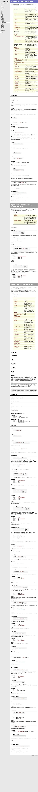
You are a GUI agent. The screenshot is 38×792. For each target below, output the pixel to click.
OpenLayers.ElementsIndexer (17, 9)
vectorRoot (16, 49)
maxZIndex (16, 13)
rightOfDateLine (17, 53)
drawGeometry (17, 68)
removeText (16, 83)
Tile (1, 28)
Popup (2, 17)
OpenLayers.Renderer (21, 731)
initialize (16, 22)
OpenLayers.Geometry (21, 480)
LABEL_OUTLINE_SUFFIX (18, 60)
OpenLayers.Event (21, 661)
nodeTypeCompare (17, 343)
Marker (2, 16)
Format (2, 11)
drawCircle (16, 82)
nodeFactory (16, 85)
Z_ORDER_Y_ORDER (17, 220)
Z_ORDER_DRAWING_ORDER (19, 36)
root (14, 300)
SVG (2, 23)
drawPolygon (16, 79)
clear (15, 24)
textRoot (16, 50)
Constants (15, 58)
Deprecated (2, 29)
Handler (2, 13)
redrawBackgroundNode (18, 71)
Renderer (2, 19)
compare (16, 19)
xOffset (16, 51)
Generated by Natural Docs (34, 755)
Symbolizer (3, 27)
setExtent (16, 65)
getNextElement (17, 29)
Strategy (2, 26)
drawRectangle (17, 81)
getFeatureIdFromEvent (17, 340)
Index (1, 31)
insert (15, 23)
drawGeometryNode (17, 72)
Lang (2, 14)
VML (2, 24)
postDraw (16, 74)
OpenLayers (3, 30)
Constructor (16, 61)
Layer (2, 15)
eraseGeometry (17, 84)
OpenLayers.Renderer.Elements (19, 62)
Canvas (3, 21)
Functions (15, 21)
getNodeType (17, 66)
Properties (15, 47)
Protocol (2, 18)
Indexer (16, 54)
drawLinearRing (17, 78)
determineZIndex (17, 27)
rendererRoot (17, 48)
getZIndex (16, 26)
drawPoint (16, 76)
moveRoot (16, 88)
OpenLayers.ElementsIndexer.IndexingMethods (17, 32)
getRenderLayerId (17, 89)
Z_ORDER (16, 35)
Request (2, 25)
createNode (16, 87)
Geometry (2, 12)
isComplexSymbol (16, 347)
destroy (16, 64)
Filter (2, 10)
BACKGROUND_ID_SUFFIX (19, 59)
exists (15, 25)
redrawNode (16, 70)
